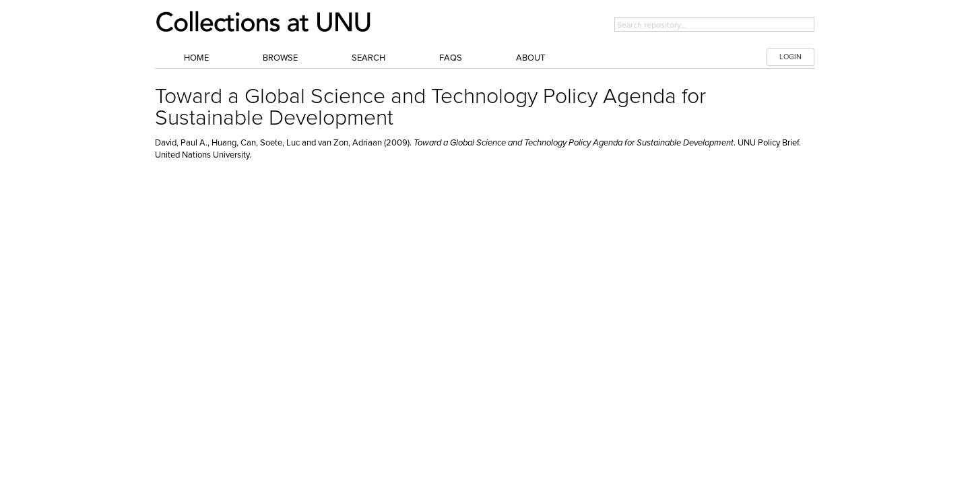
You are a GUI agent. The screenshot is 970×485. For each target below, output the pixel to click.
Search (368, 58)
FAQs (450, 58)
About (530, 58)
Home (196, 58)
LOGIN (790, 57)
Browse (280, 58)
